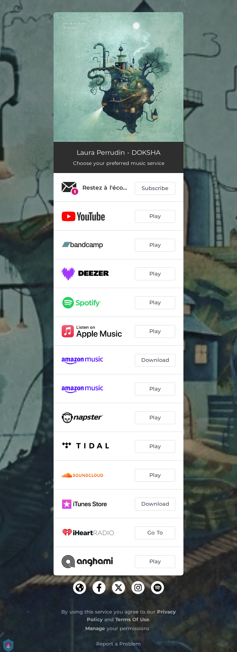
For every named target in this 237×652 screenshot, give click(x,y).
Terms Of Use (132, 619)
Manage (95, 628)
